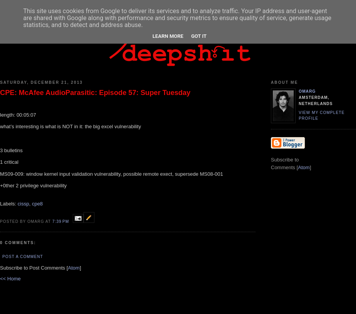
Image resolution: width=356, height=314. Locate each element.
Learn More (167, 36)
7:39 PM (61, 221)
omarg (307, 91)
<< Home (10, 279)
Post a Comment (22, 257)
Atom (74, 268)
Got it (199, 36)
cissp (23, 204)
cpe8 (37, 204)
